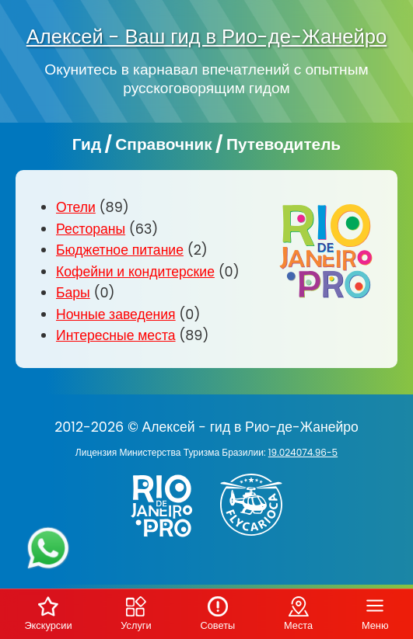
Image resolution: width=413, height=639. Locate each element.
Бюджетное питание (120, 250)
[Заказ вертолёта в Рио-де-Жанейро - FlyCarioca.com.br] (257, 539)
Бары (73, 292)
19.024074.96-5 (303, 452)
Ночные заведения (116, 314)
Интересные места (116, 335)
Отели (76, 207)
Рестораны (90, 229)
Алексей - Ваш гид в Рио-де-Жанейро (206, 36)
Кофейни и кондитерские (135, 271)
